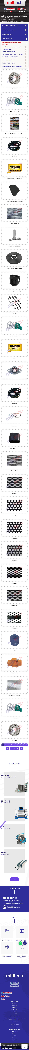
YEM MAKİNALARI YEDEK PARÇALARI (11, 66)
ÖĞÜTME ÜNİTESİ (7, 49)
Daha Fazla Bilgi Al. (7, 1048)
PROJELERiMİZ (14, 1009)
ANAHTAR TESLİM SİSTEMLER (10, 25)
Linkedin (14, 1039)
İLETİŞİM (15, 1013)
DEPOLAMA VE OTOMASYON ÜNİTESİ (13, 54)
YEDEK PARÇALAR (12, 19)
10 (7, 748)
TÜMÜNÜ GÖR (14, 879)
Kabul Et (24, 1046)
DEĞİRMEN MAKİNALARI (8, 30)
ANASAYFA (3, 19)
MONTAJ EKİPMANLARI (8, 60)
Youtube (14, 1037)
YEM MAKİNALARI (6, 34)
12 (14, 748)
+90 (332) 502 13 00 (15, 1021)
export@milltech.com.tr (15, 1027)
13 (17, 748)
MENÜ (22, 11)
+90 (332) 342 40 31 (15, 1024)
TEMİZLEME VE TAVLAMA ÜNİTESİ (12, 47)
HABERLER (14, 1007)
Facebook (14, 1031)
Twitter (15, 1035)
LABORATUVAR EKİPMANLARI (10, 57)
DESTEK (15, 1011)
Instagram (15, 1033)
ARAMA (6, 11)
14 (21, 748)
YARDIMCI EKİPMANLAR (8, 63)
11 (11, 748)
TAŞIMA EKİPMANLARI (9, 51)
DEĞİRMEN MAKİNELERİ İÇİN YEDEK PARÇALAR (13, 21)
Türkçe (13, 11)
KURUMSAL (14, 1005)
